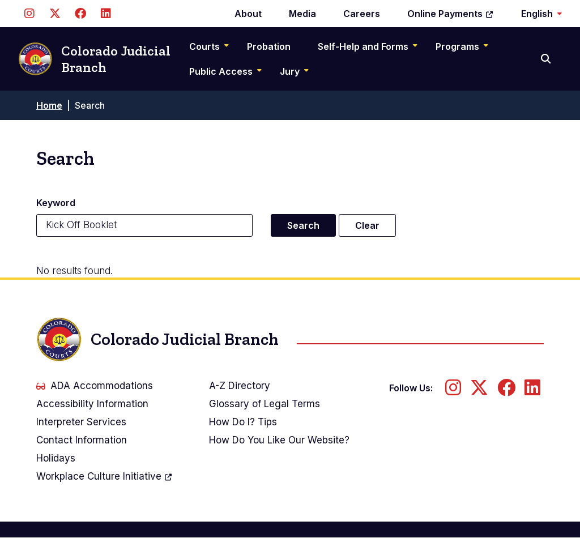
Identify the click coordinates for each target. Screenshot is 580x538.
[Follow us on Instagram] (29, 13)
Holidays (55, 458)
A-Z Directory (239, 385)
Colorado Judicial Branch (94, 59)
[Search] (547, 58)
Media (302, 13)
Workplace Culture (104, 476)
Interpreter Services (81, 422)
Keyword (55, 202)
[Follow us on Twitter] (55, 13)
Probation (269, 46)
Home (49, 105)
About (248, 13)
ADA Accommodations (94, 385)
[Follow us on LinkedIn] (106, 13)
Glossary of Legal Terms (264, 403)
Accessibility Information (92, 403)
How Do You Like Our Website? (279, 440)
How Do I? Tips (243, 422)
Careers (361, 13)
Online (450, 13)
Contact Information (81, 440)
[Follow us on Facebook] (80, 13)
